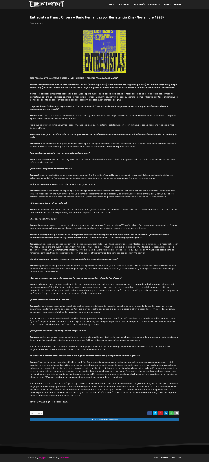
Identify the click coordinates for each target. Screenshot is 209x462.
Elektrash (165, 458)
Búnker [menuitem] (177, 4)
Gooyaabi (64, 457)
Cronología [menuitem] (139, 4)
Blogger (41, 457)
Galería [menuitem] (167, 4)
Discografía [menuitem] (154, 4)
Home (155, 458)
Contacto (176, 458)
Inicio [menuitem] (112, 4)
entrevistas (36, 413)
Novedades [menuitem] (123, 4)
